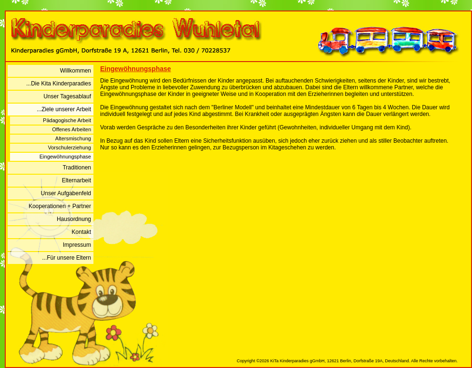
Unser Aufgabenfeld (66, 193)
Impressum (77, 245)
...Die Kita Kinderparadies (58, 83)
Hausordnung (74, 219)
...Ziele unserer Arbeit (64, 109)
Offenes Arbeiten (71, 129)
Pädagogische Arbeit (67, 120)
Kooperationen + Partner (60, 206)
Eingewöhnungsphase (65, 156)
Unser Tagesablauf (67, 96)
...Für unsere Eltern (66, 257)
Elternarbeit (76, 180)
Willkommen (75, 70)
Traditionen (76, 167)
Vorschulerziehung (69, 147)
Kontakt (81, 232)
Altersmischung (73, 138)
